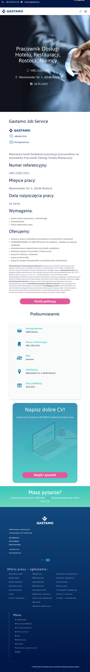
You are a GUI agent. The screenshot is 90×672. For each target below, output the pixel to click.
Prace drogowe (17, 598)
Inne (11, 594)
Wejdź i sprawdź (45, 475)
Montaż (36, 602)
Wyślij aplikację (45, 301)
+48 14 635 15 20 (14, 549)
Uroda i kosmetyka (67, 598)
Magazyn (37, 574)
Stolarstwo (62, 582)
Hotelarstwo (15, 586)
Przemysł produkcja (67, 574)
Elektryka (14, 578)
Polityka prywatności (26, 648)
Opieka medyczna (42, 606)
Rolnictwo (62, 586)
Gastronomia (15, 582)
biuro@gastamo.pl (15, 553)
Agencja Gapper (74, 667)
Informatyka (15, 590)
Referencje (20, 640)
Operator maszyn (42, 594)
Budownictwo (16, 574)
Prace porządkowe (42, 598)
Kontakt (19, 644)
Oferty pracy (22, 632)
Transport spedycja (67, 590)
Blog (17, 636)
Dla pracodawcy (23, 624)
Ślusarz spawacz (65, 578)
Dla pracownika (23, 628)
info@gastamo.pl (21, 142)
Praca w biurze (65, 594)
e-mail (48, 498)
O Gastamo (20, 620)
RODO (18, 652)
